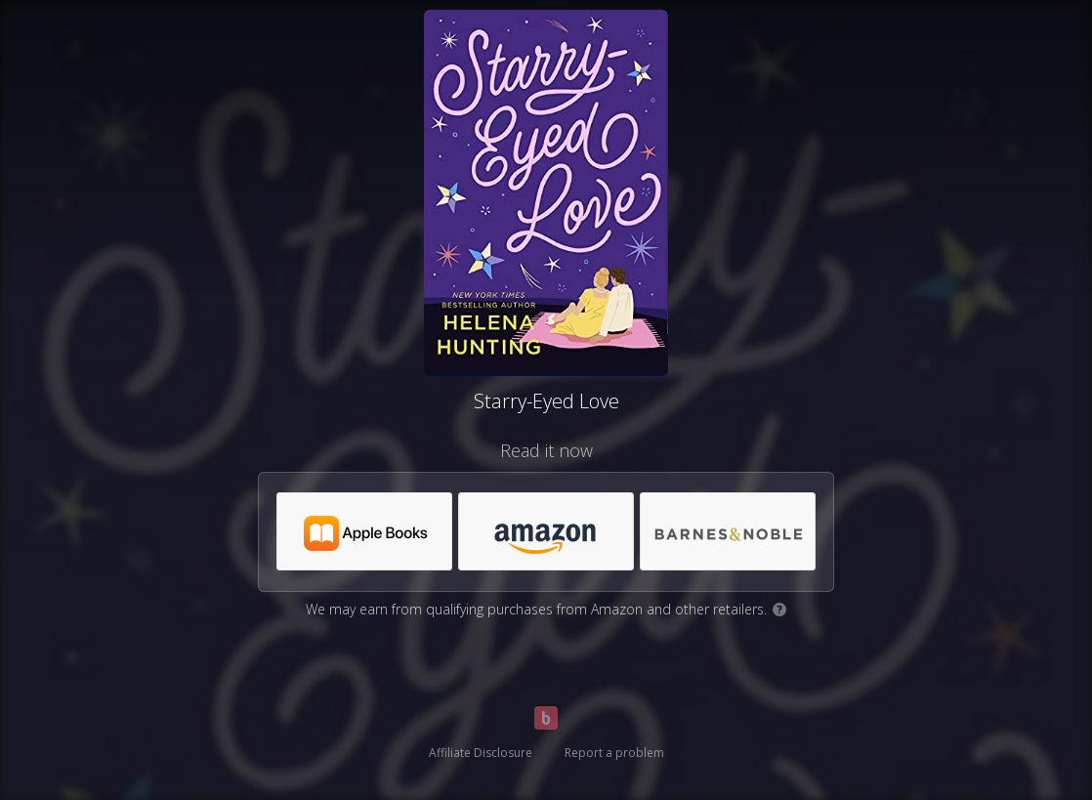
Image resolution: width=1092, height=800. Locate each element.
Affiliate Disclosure (480, 752)
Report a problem (614, 752)
